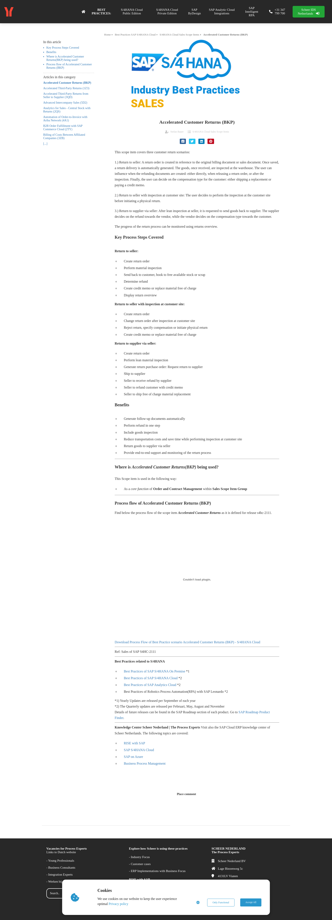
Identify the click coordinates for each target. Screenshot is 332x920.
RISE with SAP (134, 743)
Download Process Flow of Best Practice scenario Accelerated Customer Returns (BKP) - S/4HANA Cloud (187, 642)
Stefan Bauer (177, 131)
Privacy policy (119, 904)
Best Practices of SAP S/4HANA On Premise (154, 671)
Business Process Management (145, 763)
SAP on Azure (133, 756)
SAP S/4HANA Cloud (139, 750)
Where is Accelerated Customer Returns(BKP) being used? (65, 58)
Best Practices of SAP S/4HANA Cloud (151, 678)
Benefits (51, 52)
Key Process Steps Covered (62, 47)
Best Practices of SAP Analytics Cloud (150, 685)
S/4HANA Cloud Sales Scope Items (210, 131)
